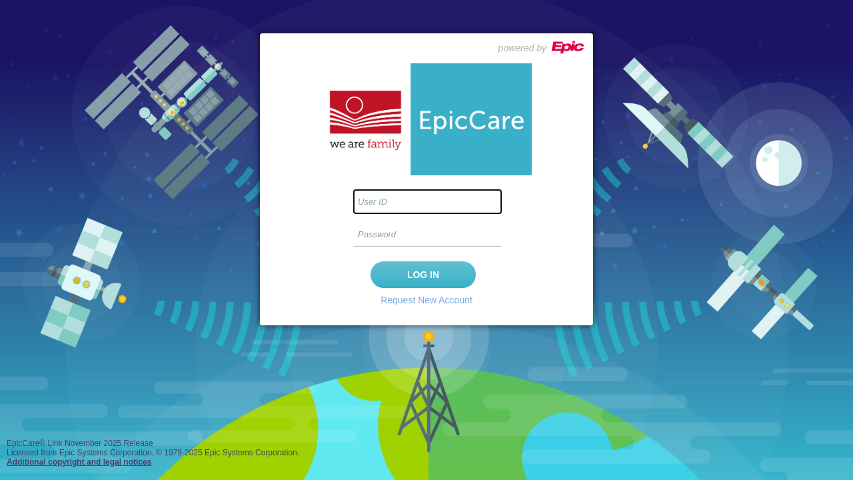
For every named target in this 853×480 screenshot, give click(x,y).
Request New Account (426, 300)
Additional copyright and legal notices (79, 462)
